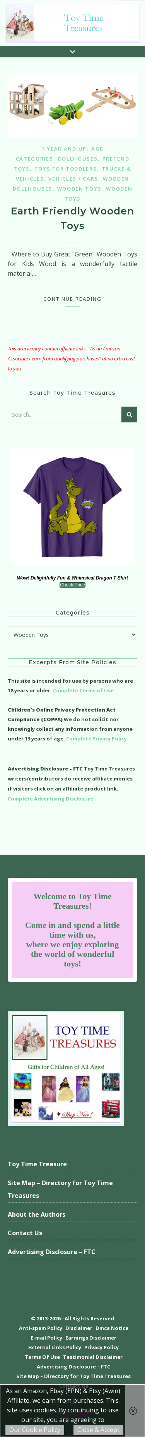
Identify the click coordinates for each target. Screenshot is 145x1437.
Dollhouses (78, 158)
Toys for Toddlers (65, 168)
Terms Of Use (42, 1356)
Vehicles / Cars (73, 178)
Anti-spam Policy (40, 1328)
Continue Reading (72, 298)
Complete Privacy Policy (96, 738)
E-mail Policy (46, 1337)
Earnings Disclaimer (90, 1337)
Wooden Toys (79, 188)
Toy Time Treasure (37, 1164)
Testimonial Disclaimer (93, 1356)
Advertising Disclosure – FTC (52, 1252)
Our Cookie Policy (34, 1429)
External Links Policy (54, 1347)
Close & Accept (98, 1429)
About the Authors (36, 1214)
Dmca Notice (112, 1328)
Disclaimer (78, 1328)
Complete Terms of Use (83, 690)
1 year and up (64, 148)
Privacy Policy (101, 1347)
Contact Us (25, 1233)
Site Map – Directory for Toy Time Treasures (60, 1189)
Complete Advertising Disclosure (50, 798)
